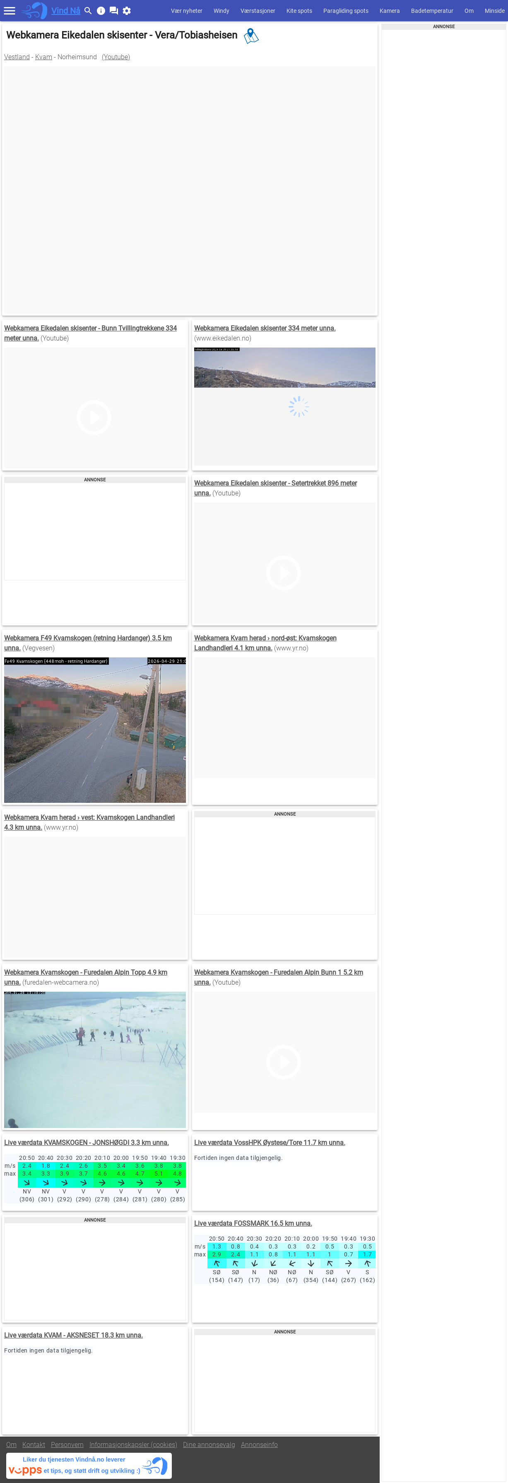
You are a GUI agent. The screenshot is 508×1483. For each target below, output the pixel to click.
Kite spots (299, 10)
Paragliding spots (345, 10)
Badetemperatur (432, 10)
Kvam (43, 57)
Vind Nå (65, 11)
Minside (495, 10)
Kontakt (33, 1445)
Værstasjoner (258, 10)
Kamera (390, 10)
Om (469, 10)
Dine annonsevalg (209, 1445)
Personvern (67, 1445)
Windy (221, 10)
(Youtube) (116, 57)
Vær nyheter (186, 10)
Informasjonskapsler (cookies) (133, 1445)
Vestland (17, 57)
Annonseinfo (259, 1445)
